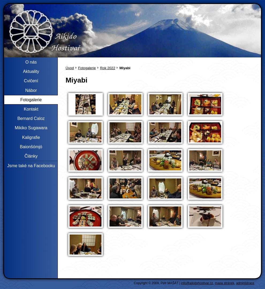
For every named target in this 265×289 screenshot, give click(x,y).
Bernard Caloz (31, 118)
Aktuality (31, 71)
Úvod (70, 68)
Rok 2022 (107, 68)
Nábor (31, 90)
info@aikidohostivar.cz (197, 283)
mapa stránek (224, 283)
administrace (245, 283)
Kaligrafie (31, 137)
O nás (31, 62)
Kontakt (31, 109)
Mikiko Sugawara (31, 128)
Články (31, 156)
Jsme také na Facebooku (31, 165)
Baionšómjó (31, 146)
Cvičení (31, 81)
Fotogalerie (87, 68)
